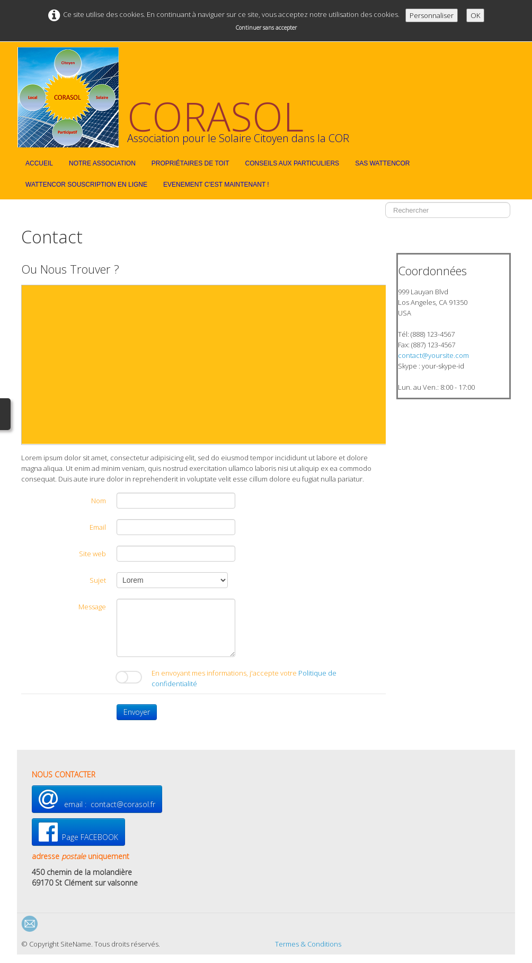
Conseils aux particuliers (292, 163)
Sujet (98, 580)
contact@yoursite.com (433, 355)
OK (475, 15)
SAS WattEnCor (382, 163)
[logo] (187, 97)
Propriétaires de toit (190, 163)
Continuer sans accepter (266, 27)
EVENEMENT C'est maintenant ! (216, 184)
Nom (98, 500)
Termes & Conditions (308, 944)
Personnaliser (432, 15)
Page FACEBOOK (78, 832)
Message (92, 606)
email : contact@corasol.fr (97, 799)
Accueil (39, 163)
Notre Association (102, 163)
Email (98, 527)
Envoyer (136, 712)
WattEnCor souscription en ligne (86, 184)
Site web (92, 553)
